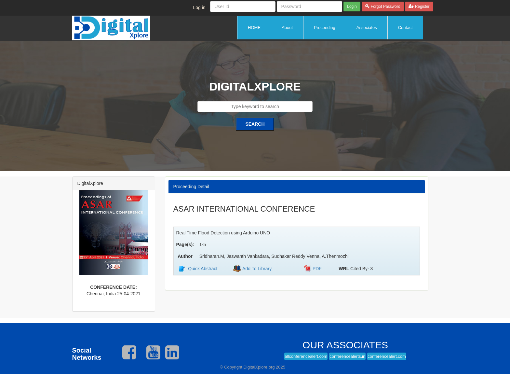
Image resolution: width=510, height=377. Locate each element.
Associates (366, 27)
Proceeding (324, 27)
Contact (405, 27)
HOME (254, 27)
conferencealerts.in (347, 356)
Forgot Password (385, 6)
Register (421, 6)
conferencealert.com (387, 356)
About (287, 27)
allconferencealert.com (306, 356)
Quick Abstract (202, 268)
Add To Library (256, 268)
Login (351, 6)
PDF (317, 268)
